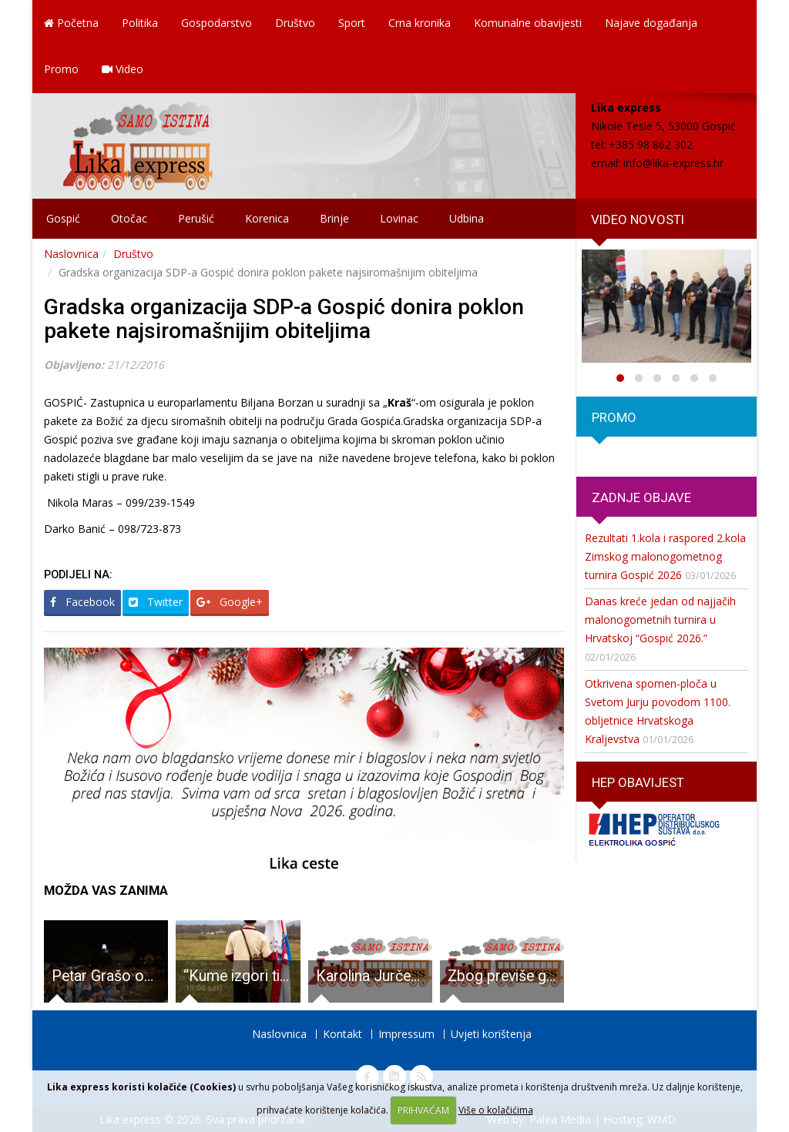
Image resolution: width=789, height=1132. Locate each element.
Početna (71, 22)
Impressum (406, 1034)
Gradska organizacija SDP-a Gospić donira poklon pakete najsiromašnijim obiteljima (284, 318)
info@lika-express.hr (673, 163)
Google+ (229, 601)
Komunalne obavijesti (528, 22)
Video (122, 69)
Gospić (63, 218)
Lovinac (399, 218)
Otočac (129, 218)
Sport (351, 22)
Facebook (82, 601)
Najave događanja (651, 22)
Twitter (156, 601)
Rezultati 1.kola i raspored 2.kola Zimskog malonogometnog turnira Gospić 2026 (665, 556)
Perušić (196, 218)
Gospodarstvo (216, 22)
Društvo (295, 22)
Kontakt (342, 1034)
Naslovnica (71, 253)
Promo (61, 69)
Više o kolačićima (495, 1110)
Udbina (466, 218)
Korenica (267, 218)
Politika (140, 22)
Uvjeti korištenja (491, 1034)
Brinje (334, 218)
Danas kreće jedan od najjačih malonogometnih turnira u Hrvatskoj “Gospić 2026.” (660, 619)
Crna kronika (419, 22)
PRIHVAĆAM (423, 1110)
